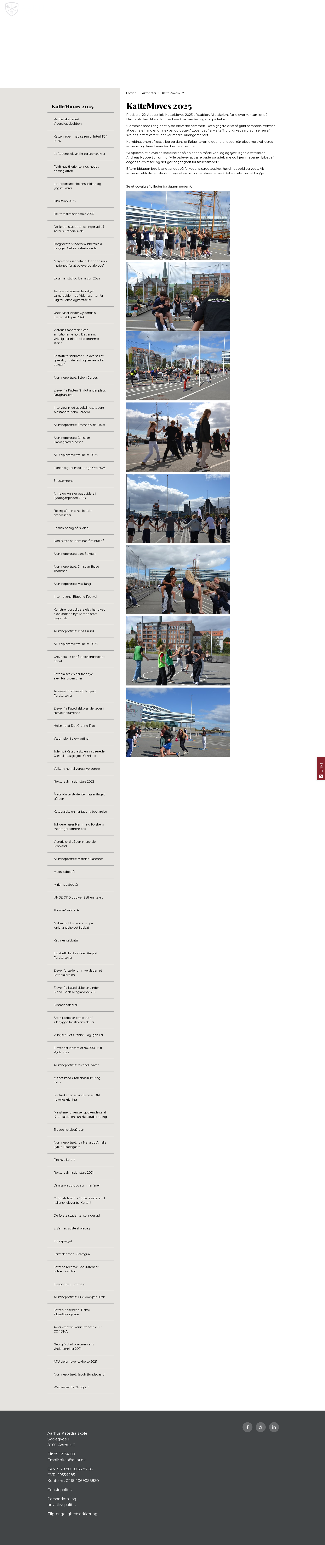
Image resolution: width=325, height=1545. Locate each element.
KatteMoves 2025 (72, 106)
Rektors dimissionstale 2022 (74, 781)
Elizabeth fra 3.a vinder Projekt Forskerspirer (75, 955)
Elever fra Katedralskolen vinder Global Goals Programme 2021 (76, 990)
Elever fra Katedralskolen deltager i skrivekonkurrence (79, 711)
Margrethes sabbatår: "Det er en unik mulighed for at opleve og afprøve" (80, 263)
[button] (318, 9)
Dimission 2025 (64, 201)
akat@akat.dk (73, 1460)
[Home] (146, 9)
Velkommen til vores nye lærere (77, 769)
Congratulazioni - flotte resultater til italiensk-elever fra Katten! (79, 1200)
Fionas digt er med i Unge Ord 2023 (80, 468)
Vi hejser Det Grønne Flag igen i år (78, 1035)
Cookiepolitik (59, 1490)
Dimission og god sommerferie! (76, 1185)
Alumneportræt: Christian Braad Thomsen (76, 569)
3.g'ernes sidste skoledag (72, 1228)
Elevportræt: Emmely (69, 1284)
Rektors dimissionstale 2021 (74, 1172)
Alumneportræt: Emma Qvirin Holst (79, 425)
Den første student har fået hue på (79, 541)
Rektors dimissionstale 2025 (74, 214)
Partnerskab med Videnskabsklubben (68, 121)
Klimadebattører (65, 1005)
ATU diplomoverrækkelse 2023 (76, 644)
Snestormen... (64, 481)
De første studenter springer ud (77, 1215)
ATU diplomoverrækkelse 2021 (75, 1361)
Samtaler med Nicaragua (72, 1254)
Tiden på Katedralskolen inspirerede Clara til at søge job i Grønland (79, 754)
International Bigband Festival (75, 597)
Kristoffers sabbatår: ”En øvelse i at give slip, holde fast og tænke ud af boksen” (79, 360)
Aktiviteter (149, 93)
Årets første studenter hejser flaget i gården (80, 797)
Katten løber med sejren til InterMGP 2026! (81, 139)
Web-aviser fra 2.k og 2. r (71, 1387)
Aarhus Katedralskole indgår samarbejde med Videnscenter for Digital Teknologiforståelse (78, 295)
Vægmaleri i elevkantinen (72, 738)
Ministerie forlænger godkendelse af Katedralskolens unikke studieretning (80, 1115)
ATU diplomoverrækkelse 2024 (76, 455)
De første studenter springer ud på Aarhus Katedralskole (79, 229)
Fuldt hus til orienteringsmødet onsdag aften (76, 169)
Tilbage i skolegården (69, 1130)
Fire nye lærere (64, 1160)
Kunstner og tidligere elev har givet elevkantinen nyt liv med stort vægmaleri (79, 614)
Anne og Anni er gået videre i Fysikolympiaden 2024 (75, 496)
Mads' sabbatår (64, 872)
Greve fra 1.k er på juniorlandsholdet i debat (80, 659)
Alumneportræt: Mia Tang (72, 584)
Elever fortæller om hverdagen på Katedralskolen (78, 973)
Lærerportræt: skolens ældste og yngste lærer (77, 186)
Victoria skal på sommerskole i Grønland (75, 844)
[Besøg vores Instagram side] (261, 1427)
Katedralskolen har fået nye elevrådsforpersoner (73, 676)
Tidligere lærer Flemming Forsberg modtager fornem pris (79, 827)
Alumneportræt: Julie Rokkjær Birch (79, 1297)
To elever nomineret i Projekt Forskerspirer (75, 693)
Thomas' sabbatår (66, 910)
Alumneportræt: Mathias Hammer (78, 859)
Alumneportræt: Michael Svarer (76, 1065)
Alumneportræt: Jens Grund (74, 631)
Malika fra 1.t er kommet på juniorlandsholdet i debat (73, 925)
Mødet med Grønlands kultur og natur (77, 1080)
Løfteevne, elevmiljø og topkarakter (79, 154)
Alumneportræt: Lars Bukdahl (75, 554)
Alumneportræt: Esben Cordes (76, 377)
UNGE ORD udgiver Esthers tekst (78, 897)
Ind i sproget (63, 1241)
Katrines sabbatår (66, 940)
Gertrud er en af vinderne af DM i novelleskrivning (77, 1097)
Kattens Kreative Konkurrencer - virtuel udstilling (77, 1269)
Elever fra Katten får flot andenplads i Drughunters (80, 393)
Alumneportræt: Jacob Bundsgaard (79, 1374)
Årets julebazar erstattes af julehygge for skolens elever (74, 1020)
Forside (131, 93)
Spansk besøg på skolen (71, 528)
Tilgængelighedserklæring (72, 1514)
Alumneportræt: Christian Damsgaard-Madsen (72, 440)
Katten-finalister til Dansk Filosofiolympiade (72, 1312)
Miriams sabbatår (66, 885)
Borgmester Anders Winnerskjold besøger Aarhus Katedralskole (78, 246)
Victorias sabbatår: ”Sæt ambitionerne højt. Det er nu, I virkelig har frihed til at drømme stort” (76, 336)
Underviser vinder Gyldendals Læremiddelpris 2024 (75, 315)
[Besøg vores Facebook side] (247, 1427)
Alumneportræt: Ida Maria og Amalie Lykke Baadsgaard (80, 1145)
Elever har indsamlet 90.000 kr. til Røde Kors (78, 1050)
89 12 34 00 (64, 1454)
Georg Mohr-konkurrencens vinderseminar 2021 (74, 1347)
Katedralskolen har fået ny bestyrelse (80, 811)
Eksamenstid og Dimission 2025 (77, 278)
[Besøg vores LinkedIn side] (274, 1427)
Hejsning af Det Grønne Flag (74, 726)
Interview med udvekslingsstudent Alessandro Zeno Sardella (79, 410)
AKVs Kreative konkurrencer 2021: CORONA (78, 1329)
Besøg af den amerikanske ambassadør (73, 513)
